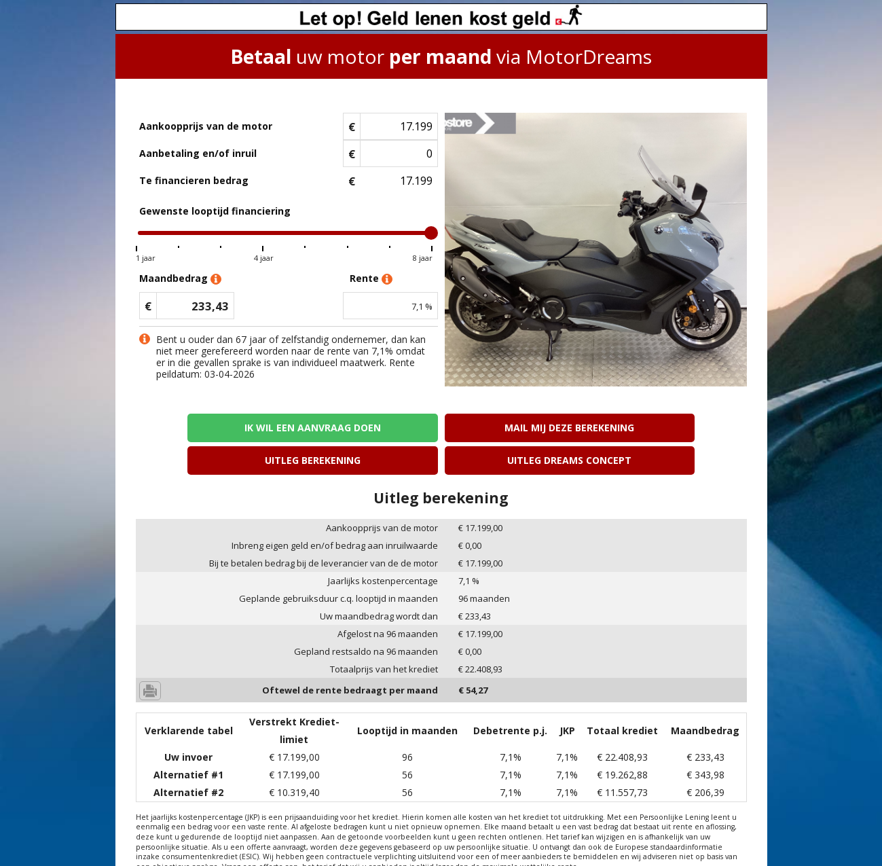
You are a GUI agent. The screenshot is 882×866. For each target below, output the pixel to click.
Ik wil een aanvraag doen (209, 427)
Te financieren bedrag (194, 180)
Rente (371, 279)
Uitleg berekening (518, 427)
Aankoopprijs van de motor (205, 126)
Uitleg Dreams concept (672, 427)
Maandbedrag (180, 279)
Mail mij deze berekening (363, 427)
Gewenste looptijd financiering (215, 210)
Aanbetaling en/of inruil (198, 153)
